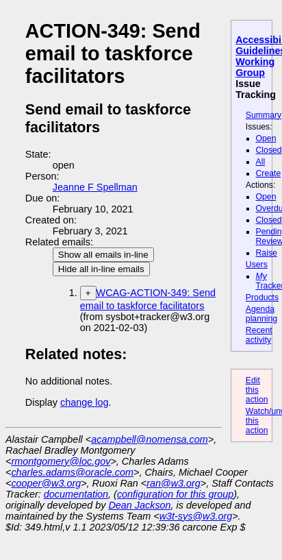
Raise (266, 253)
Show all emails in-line (103, 254)
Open (266, 138)
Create (268, 173)
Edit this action (257, 390)
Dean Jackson (139, 505)
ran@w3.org (173, 483)
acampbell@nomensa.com (149, 439)
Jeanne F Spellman (95, 187)
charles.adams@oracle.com (72, 472)
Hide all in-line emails (101, 269)
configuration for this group (175, 494)
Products (262, 297)
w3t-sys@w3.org (196, 516)
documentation (76, 494)
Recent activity (259, 335)
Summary (263, 115)
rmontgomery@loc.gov (60, 461)
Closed (269, 150)
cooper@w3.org (46, 483)
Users (257, 264)
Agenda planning (261, 314)
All (261, 162)
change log (84, 402)
